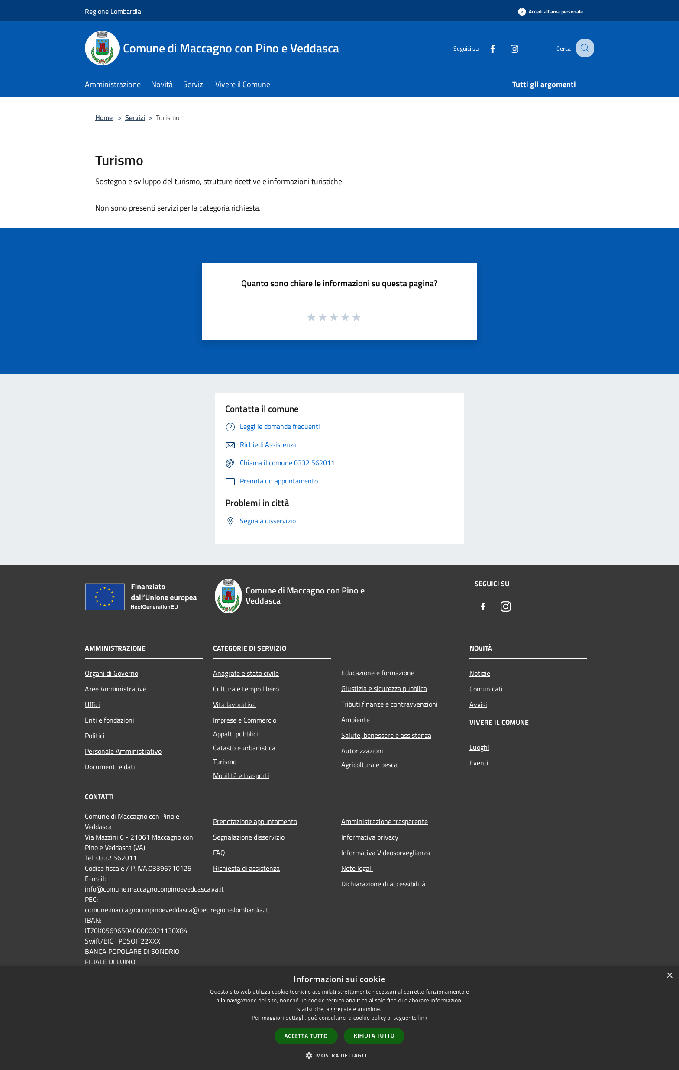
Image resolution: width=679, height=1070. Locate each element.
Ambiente (355, 719)
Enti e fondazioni (109, 720)
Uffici (92, 704)
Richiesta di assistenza (246, 868)
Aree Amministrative (115, 689)
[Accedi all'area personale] (550, 11)
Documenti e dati (110, 767)
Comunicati (486, 689)
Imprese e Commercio (244, 720)
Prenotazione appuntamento (255, 821)
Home (104, 117)
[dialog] (339, 1018)
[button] (339, 1055)
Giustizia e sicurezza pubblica (384, 688)
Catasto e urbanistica (244, 748)
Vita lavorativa (234, 704)
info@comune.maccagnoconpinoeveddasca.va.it (154, 889)
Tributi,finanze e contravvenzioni (389, 704)
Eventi (478, 763)
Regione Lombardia (113, 11)
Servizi (135, 117)
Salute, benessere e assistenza (386, 735)
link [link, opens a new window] (422, 1017)
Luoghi (479, 747)
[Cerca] (583, 48)
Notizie (479, 673)
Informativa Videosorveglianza (385, 852)
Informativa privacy (369, 837)
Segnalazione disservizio (249, 837)
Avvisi (478, 704)
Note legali (357, 868)
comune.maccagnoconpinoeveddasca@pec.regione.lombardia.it (176, 910)
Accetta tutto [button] (306, 1036)
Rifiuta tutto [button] (374, 1035)
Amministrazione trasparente (384, 821)
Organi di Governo (111, 673)
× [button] (669, 976)
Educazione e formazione (377, 673)
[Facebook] (485, 48)
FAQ (219, 852)
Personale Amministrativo (123, 751)
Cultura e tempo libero (246, 689)
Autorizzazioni (362, 751)
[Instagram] (506, 48)
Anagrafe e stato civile (246, 673)
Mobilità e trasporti (241, 775)
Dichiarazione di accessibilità (383, 884)
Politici (95, 735)
